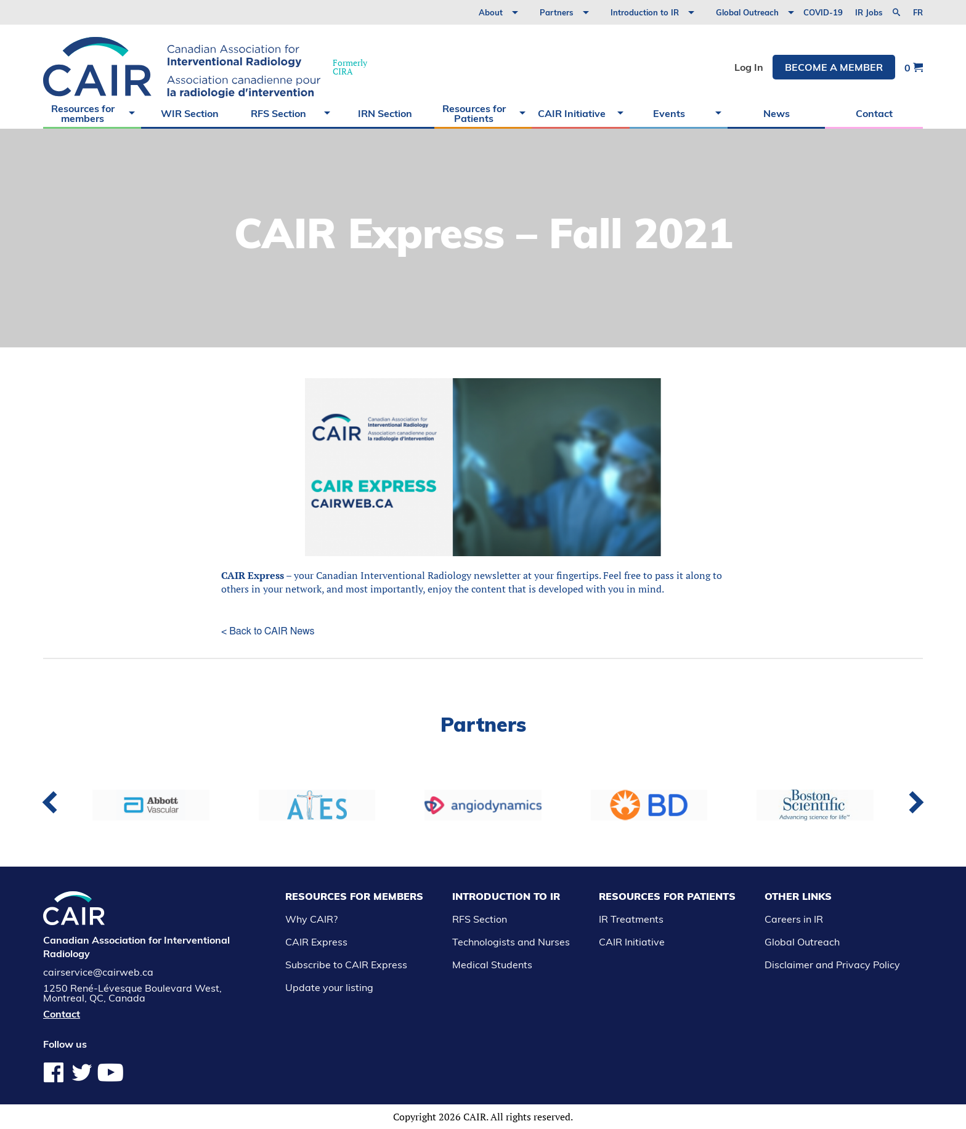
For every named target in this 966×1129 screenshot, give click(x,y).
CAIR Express (252, 575)
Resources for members (83, 113)
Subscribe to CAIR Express (346, 964)
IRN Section (385, 113)
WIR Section (190, 113)
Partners (557, 12)
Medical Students (492, 964)
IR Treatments (631, 919)
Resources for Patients (474, 113)
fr (918, 13)
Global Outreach (747, 12)
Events (669, 113)
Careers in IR (794, 919)
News (776, 113)
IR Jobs (869, 12)
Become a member (834, 67)
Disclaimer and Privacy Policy (832, 964)
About (491, 12)
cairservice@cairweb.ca (98, 972)
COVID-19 (823, 12)
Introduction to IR (645, 12)
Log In (748, 67)
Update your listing (329, 987)
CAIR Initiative (572, 113)
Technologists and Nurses (511, 942)
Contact (874, 113)
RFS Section (278, 113)
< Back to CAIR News (267, 631)
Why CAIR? (311, 919)
